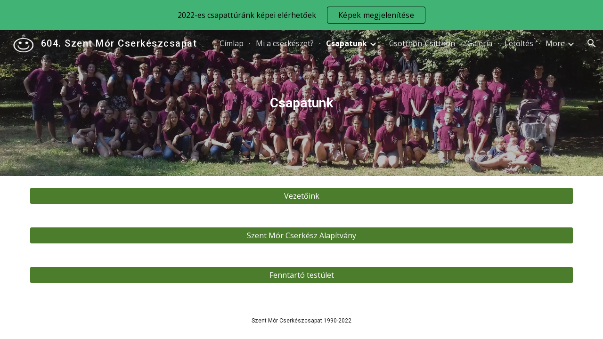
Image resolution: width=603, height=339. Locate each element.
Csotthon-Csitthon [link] (422, 43)
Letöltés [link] (519, 43)
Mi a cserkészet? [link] (285, 43)
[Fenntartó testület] (301, 275)
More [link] (555, 43)
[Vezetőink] (301, 196)
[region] (301, 15)
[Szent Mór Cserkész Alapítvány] (301, 235)
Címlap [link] (232, 43)
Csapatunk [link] (346, 43)
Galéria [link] (479, 43)
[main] (301, 103)
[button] (591, 43)
